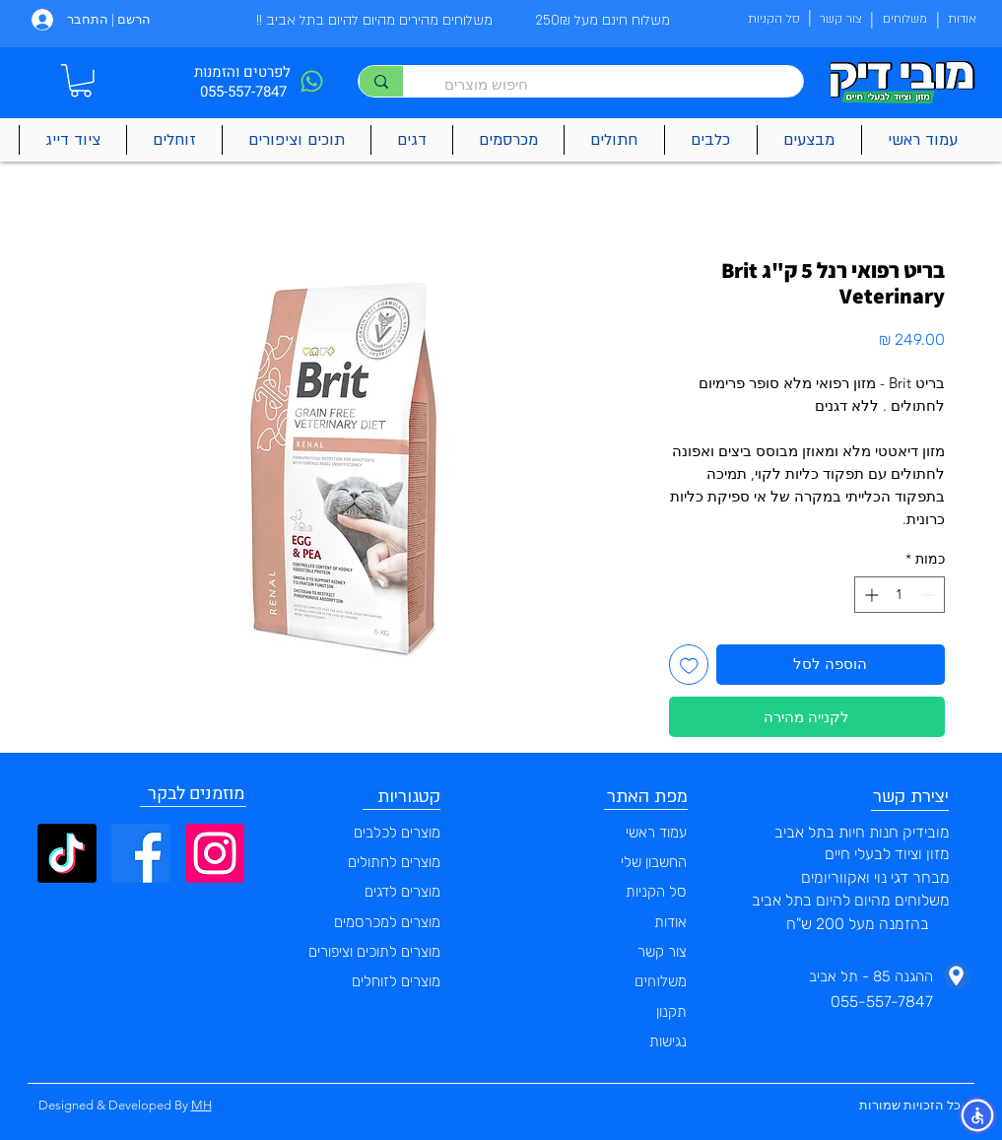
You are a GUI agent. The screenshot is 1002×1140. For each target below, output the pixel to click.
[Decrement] (929, 594)
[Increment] (869, 594)
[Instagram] (214, 853)
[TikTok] (67, 853)
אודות (670, 922)
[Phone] (312, 81)
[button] (80, 81)
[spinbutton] (899, 594)
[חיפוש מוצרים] (612, 84)
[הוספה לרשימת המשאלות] (689, 664)
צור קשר (662, 952)
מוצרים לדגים (402, 892)
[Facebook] (140, 853)
